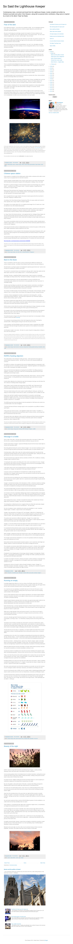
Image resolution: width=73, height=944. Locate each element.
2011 (51, 91)
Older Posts (42, 862)
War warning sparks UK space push (18, 916)
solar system (31, 572)
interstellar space (15, 572)
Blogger (46, 940)
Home (25, 862)
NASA (27, 572)
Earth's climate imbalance (56, 58)
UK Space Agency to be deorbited (56, 33)
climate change (18, 164)
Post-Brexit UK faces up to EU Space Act (19, 909)
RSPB (23, 428)
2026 (51, 51)
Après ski (52, 38)
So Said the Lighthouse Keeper (24, 6)
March (52, 53)
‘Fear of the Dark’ (37, 147)
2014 (51, 85)
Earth (14, 738)
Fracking (30, 346)
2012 (51, 89)
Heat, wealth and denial (16, 923)
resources (36, 738)
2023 (51, 69)
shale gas (26, 428)
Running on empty (11, 580)
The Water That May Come (55, 43)
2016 (51, 82)
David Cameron (16, 346)
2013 (51, 87)
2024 (51, 68)
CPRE (23, 164)
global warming (35, 346)
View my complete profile (54, 112)
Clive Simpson (60, 102)
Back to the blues (10, 260)
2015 (51, 84)
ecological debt (26, 738)
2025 (51, 66)
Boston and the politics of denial (12, 869)
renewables (40, 346)
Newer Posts (7, 862)
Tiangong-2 (32, 252)
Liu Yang (23, 252)
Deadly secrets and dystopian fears (57, 36)
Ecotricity (18, 317)
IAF (20, 252)
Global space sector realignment (57, 56)
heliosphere (9, 572)
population (32, 738)
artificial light (9, 164)
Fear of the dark (10, 25)
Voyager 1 (31, 428)
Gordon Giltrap (27, 164)
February (53, 64)
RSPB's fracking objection (13, 356)
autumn (13, 164)
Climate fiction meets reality (56, 60)
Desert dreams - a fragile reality (57, 61)
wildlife (34, 428)
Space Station (38, 164)
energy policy (25, 346)
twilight (22, 857)
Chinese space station (12, 173)
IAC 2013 (17, 252)
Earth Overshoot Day (19, 738)
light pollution (32, 164)
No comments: (15, 162)
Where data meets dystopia (55, 31)
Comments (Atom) (13, 865)
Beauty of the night (11, 746)
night (19, 857)
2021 (51, 73)
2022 (51, 71)
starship (35, 572)
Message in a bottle (11, 437)
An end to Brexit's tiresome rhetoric (57, 41)
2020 (51, 75)
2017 (51, 80)
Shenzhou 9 (27, 252)
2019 (51, 77)
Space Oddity (52, 45)
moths (17, 857)
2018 (51, 78)
